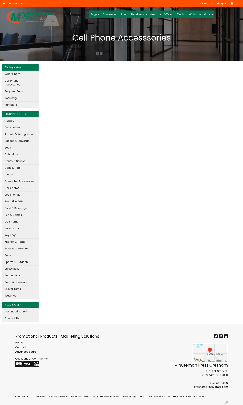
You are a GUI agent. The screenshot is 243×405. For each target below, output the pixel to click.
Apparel (10, 121)
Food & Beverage (16, 208)
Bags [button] (94, 14)
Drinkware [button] (109, 14)
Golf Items (11, 222)
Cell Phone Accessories (12, 82)
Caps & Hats (13, 168)
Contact (18, 3)
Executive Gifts (14, 201)
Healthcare (12, 228)
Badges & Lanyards (17, 141)
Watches (10, 296)
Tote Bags (11, 98)
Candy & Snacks (15, 161)
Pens (8, 255)
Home (7, 3)
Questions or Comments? (31, 359)
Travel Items (13, 289)
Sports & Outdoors (17, 262)
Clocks (9, 174)
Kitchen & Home (15, 242)
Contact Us (12, 318)
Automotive (12, 127)
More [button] (207, 14)
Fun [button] (123, 14)
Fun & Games (13, 215)
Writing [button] (193, 14)
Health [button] (154, 14)
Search (207, 3)
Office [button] (168, 14)
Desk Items (12, 188)
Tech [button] (180, 14)
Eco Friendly (12, 195)
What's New (12, 74)
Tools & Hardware (16, 282)
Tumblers (11, 105)
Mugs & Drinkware (16, 248)
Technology (12, 275)
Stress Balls (12, 269)
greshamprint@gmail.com (211, 387)
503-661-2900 (219, 383)
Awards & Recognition (19, 134)
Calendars (11, 154)
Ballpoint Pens (14, 91)
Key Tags (10, 235)
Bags (8, 147)
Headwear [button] (137, 14)
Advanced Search (16, 311)
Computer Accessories (19, 181)
